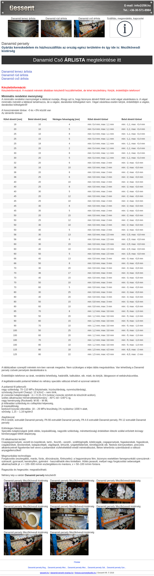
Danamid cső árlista (15, 78)
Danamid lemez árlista (17, 71)
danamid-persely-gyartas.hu (62, 573)
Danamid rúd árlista (15, 75)
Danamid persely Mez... (57, 567)
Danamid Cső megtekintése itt (77, 60)
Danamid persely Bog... (37, 567)
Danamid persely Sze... (116, 567)
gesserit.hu (44, 573)
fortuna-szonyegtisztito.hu (85, 573)
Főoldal (77, 562)
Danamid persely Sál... (97, 567)
